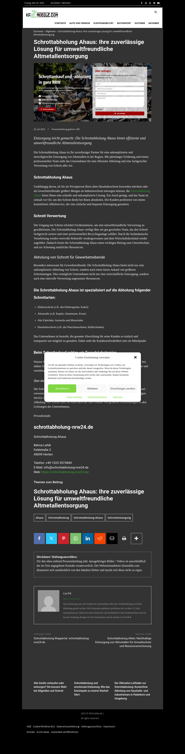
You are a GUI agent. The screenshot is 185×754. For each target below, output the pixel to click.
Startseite (38, 31)
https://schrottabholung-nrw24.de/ (65, 472)
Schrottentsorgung (119, 517)
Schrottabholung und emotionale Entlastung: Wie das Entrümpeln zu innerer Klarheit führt (91, 687)
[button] (135, 357)
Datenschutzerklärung (97, 396)
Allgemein (51, 31)
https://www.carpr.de (71, 599)
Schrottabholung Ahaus (88, 517)
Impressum (118, 396)
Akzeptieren (62, 388)
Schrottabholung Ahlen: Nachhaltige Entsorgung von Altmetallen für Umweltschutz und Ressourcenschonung (123, 642)
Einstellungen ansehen (122, 388)
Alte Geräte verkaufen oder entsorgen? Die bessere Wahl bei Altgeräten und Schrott (51, 687)
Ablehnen (92, 388)
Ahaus (40, 517)
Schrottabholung (58, 517)
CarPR (67, 593)
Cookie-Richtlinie (74, 396)
